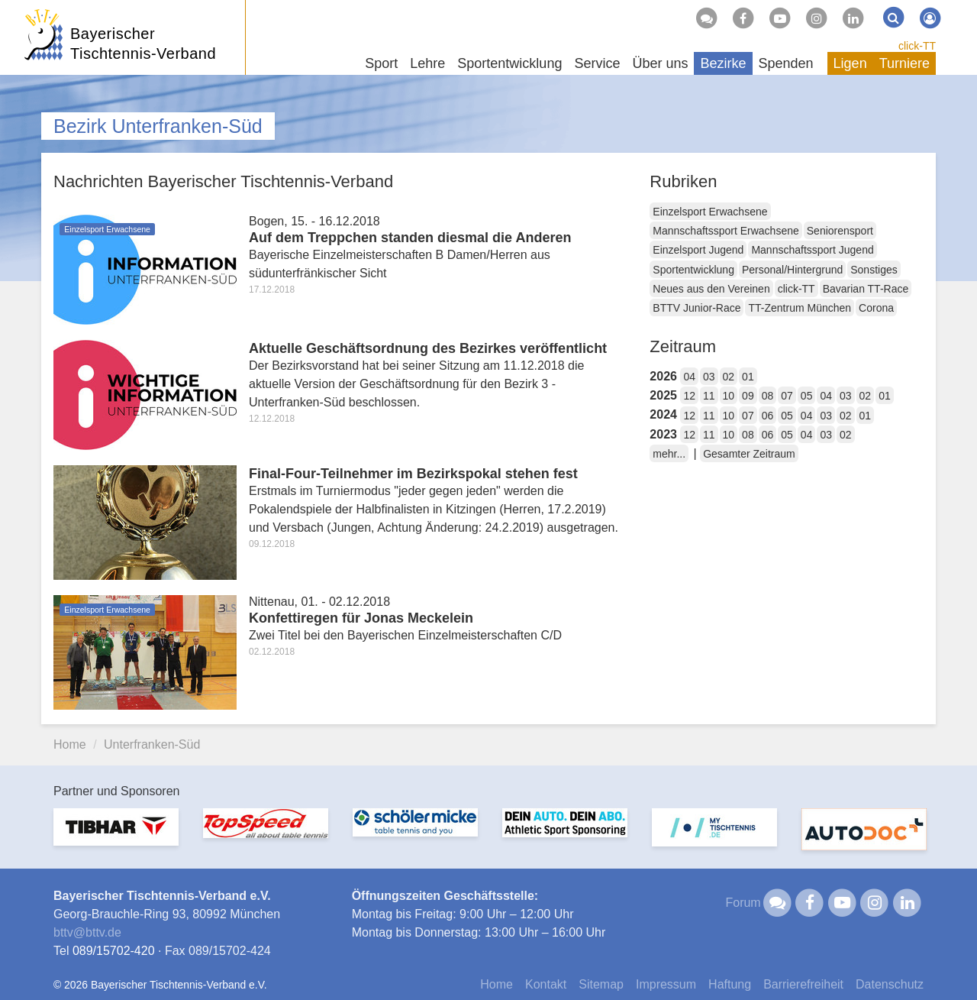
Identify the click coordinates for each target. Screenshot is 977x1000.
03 (709, 377)
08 (768, 396)
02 (729, 377)
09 (748, 396)
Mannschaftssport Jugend (812, 250)
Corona (876, 308)
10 (729, 396)
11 (709, 396)
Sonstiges (873, 270)
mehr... (669, 454)
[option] (116, 836)
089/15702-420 (114, 950)
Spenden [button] (786, 63)
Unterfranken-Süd (152, 744)
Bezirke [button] (723, 63)
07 (787, 396)
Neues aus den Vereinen (711, 289)
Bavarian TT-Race (866, 289)
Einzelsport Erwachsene (710, 212)
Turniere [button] (904, 63)
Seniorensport (840, 231)
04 (689, 377)
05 (807, 396)
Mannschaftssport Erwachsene (725, 231)
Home (69, 744)
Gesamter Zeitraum (749, 454)
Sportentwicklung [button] (509, 63)
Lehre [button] (427, 63)
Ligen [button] (850, 63)
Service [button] (597, 63)
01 (748, 377)
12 (689, 396)
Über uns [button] (660, 63)
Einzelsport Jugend (698, 250)
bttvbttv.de (87, 932)
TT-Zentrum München (799, 308)
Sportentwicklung (693, 270)
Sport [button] (381, 63)
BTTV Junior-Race (696, 308)
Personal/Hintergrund (792, 270)
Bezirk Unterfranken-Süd (158, 126)
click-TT (917, 46)
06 (768, 415)
